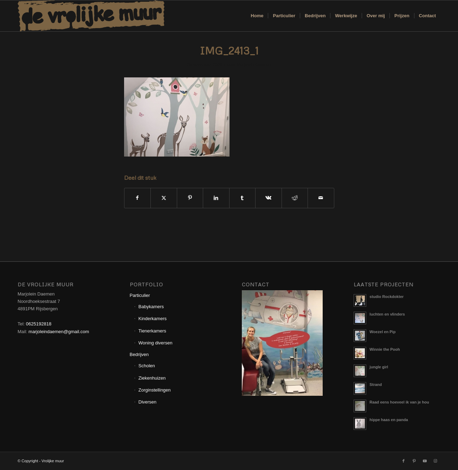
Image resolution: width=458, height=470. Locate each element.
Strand (375, 384)
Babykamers (151, 306)
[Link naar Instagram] (435, 461)
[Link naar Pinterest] (414, 461)
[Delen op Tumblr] (243, 198)
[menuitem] (257, 15)
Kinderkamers (152, 318)
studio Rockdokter (386, 296)
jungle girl (378, 367)
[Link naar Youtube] (424, 461)
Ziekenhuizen (152, 378)
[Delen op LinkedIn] (216, 198)
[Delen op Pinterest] (190, 198)
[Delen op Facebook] (137, 198)
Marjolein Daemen (254, 64)
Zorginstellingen (154, 390)
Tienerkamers (152, 331)
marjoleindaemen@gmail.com (58, 331)
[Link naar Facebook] (403, 461)
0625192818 (38, 323)
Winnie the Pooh (384, 349)
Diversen (147, 402)
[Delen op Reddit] (295, 198)
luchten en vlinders (387, 314)
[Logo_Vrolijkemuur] (91, 15)
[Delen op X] (164, 198)
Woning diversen (155, 342)
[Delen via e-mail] (321, 198)
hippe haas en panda (388, 420)
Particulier (140, 295)
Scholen (146, 365)
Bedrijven (139, 354)
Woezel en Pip (382, 332)
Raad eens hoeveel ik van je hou (399, 402)
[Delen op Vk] (269, 198)
